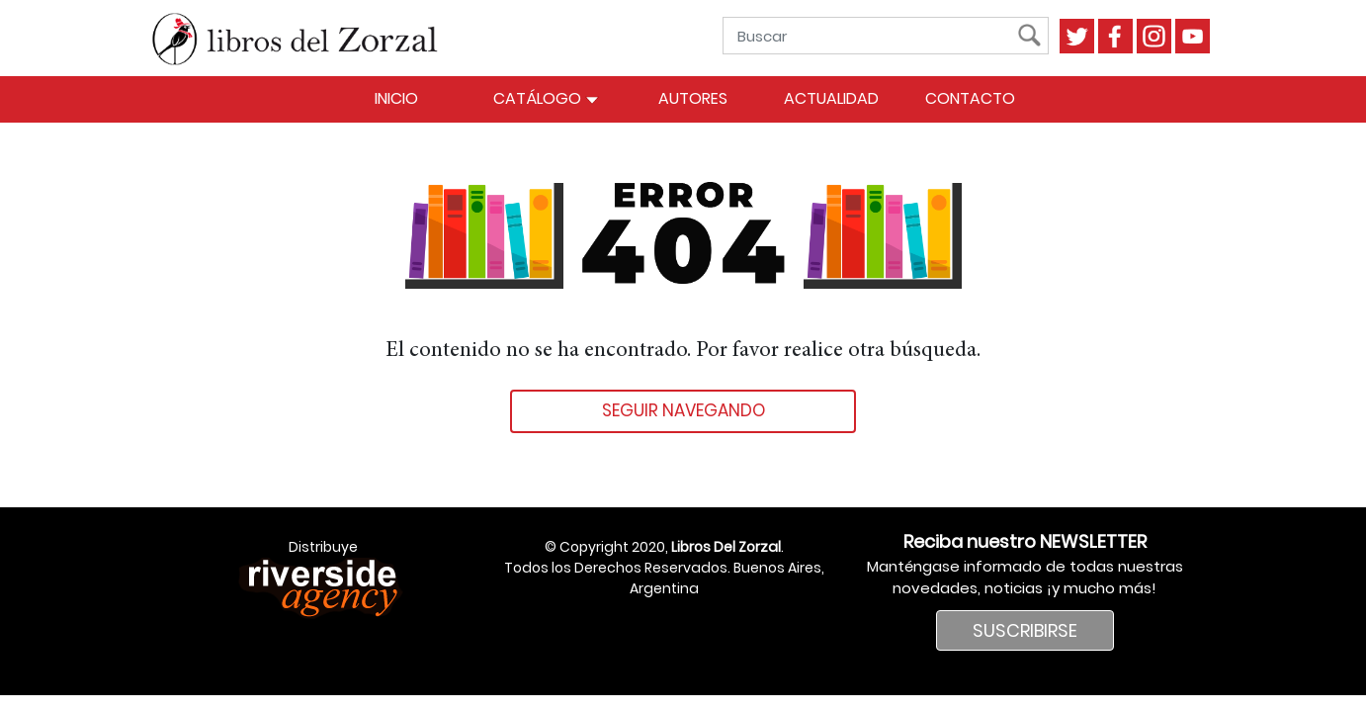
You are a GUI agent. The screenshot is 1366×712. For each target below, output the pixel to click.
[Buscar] (874, 36)
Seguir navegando (683, 410)
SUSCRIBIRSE (1025, 630)
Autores (692, 98)
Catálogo (546, 98)
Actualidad (831, 98)
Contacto (970, 98)
